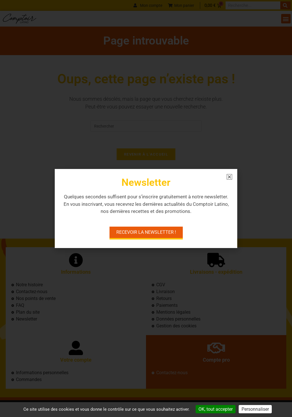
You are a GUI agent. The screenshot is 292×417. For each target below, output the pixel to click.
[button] (229, 177)
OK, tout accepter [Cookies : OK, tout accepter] (215, 409)
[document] (146, 208)
